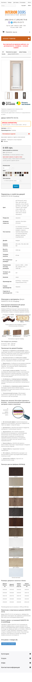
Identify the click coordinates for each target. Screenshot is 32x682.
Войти (29, 5)
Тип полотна (7, 178)
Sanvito (3, 54)
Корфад (13, 130)
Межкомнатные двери (11, 52)
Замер (9, 2)
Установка (22, 2)
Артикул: (4, 128)
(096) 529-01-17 (10, 20)
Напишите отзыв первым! (14, 139)
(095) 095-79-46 (21, 20)
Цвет (4, 170)
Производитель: (6, 130)
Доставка (16, 2)
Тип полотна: (6, 154)
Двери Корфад (22, 52)
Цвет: (4, 152)
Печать (6, 141)
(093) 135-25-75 (18, 22)
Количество (6, 165)
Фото (29, 2)
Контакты (3, 2)
